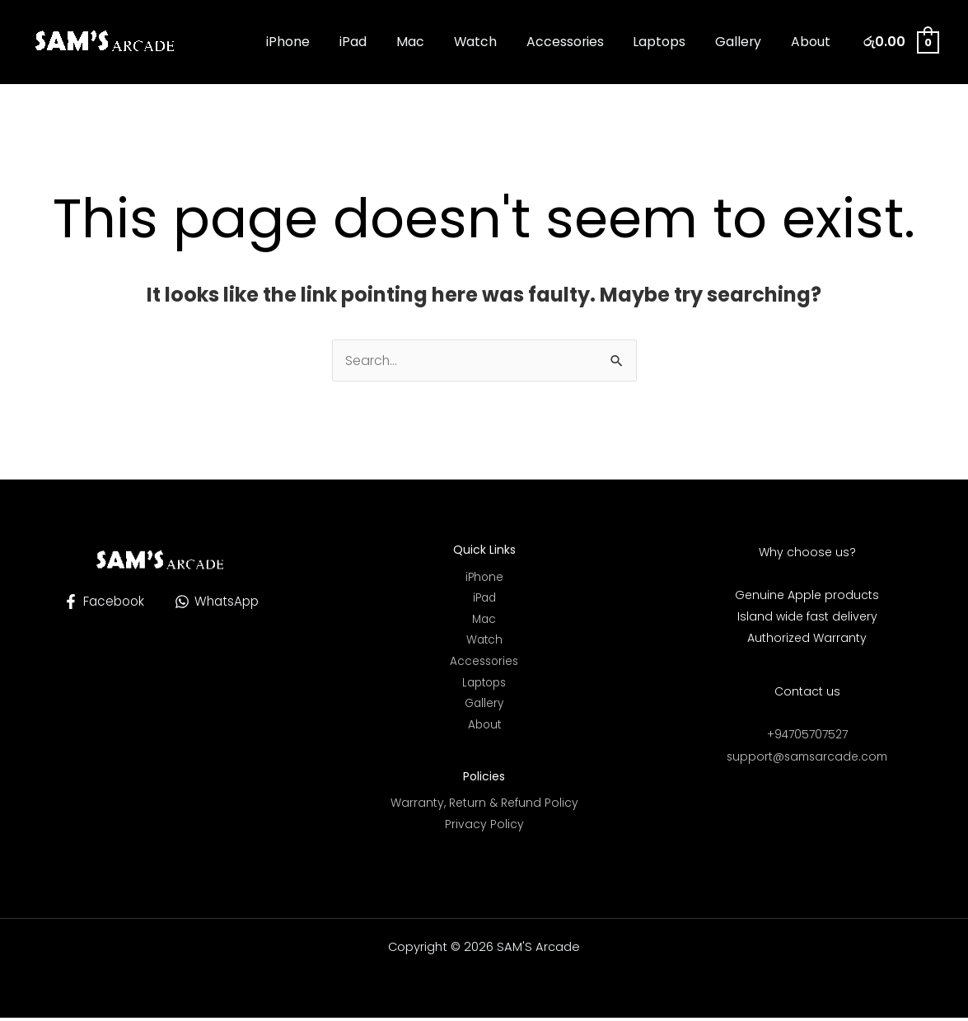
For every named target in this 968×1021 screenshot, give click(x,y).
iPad (375, 41)
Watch (490, 41)
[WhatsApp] (219, 601)
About (812, 41)
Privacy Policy (484, 828)
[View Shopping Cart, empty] (900, 41)
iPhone (314, 41)
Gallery (743, 41)
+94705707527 (807, 734)
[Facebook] (101, 601)
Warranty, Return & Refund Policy (484, 807)
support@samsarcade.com (807, 755)
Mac (429, 41)
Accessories (576, 41)
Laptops (668, 41)
